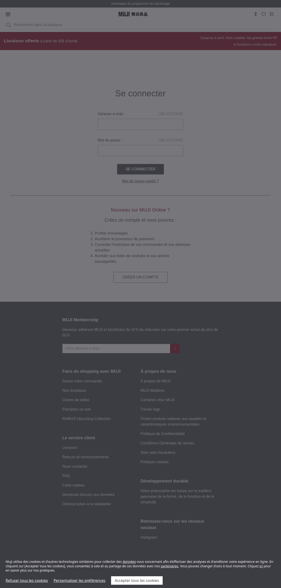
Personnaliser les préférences (79, 580)
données (129, 561)
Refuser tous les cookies (27, 580)
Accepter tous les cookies (137, 580)
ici (261, 566)
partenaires (169, 566)
